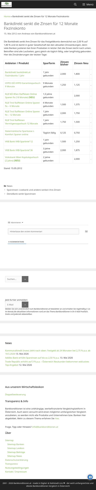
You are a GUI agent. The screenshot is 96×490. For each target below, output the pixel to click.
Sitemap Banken (15, 444)
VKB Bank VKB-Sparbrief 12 (19, 141)
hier (57, 418)
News (9, 185)
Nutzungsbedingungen (17, 467)
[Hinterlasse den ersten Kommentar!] (43, 231)
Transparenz (11, 463)
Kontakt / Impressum (16, 471)
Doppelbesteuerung (15, 394)
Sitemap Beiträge (16, 452)
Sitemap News (14, 455)
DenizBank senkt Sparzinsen (21, 193)
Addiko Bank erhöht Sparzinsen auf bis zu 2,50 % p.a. (32, 357)
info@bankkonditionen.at (45, 426)
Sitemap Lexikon (15, 448)
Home (7, 16)
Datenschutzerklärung (16, 459)
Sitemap (9, 440)
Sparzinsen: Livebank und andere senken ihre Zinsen (34, 189)
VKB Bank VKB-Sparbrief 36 (19, 150)
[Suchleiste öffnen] (75, 4)
